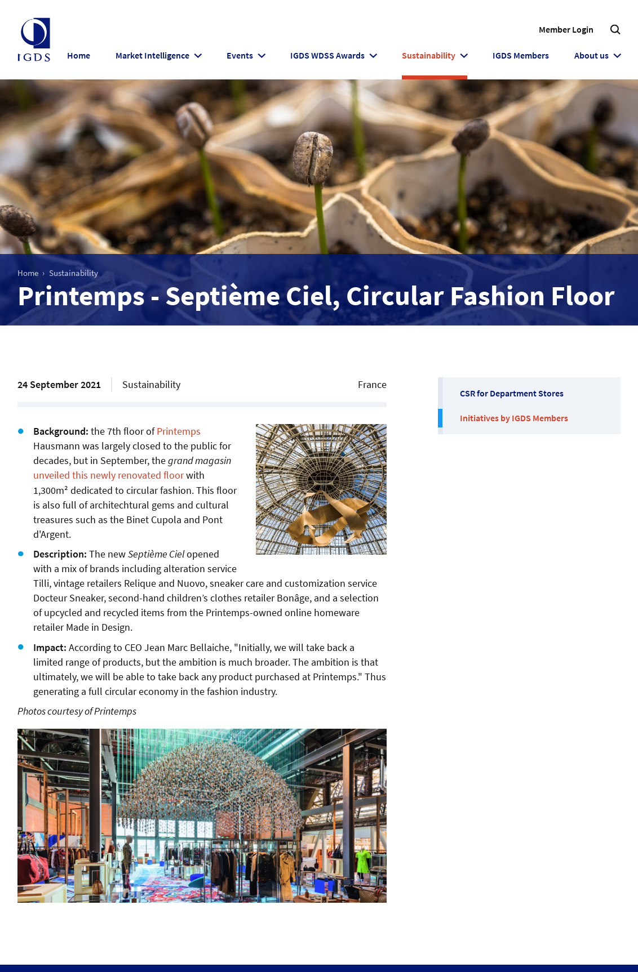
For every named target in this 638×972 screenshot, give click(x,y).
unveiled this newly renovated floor (108, 475)
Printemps (179, 431)
